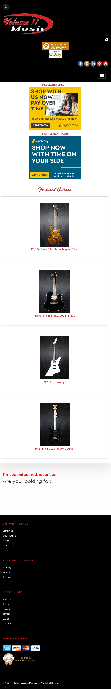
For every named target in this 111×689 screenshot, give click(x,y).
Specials (6, 604)
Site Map (7, 623)
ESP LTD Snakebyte (55, 382)
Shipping (7, 567)
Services (6, 614)
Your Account (9, 545)
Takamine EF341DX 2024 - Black (55, 315)
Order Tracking (9, 536)
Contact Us (8, 531)
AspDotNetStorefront (50, 683)
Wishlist (6, 540)
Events (6, 619)
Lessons (6, 609)
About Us (7, 599)
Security (6, 577)
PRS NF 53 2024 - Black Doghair (54, 448)
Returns (6, 572)
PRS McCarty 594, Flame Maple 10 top (54, 249)
